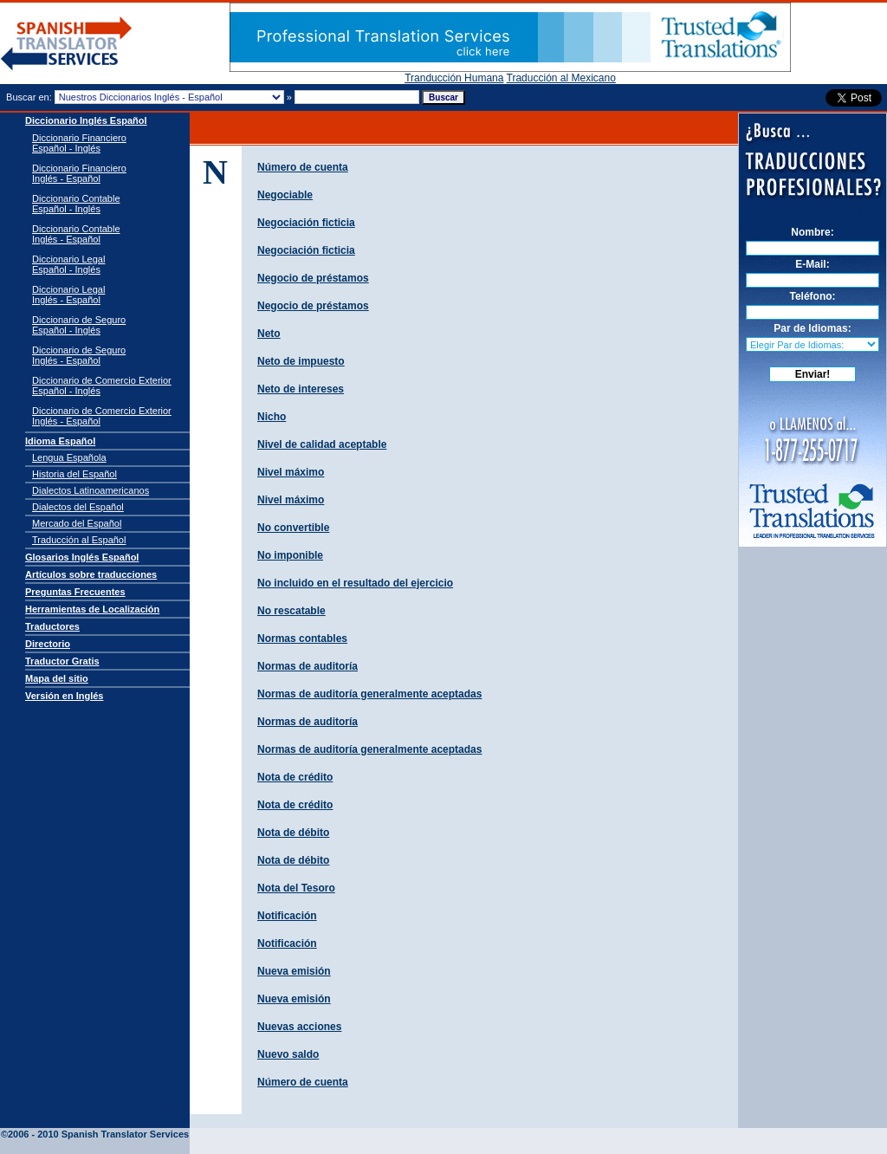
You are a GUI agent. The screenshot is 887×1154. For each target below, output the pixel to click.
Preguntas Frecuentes (75, 592)
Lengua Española (69, 457)
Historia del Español (74, 474)
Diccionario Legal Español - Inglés (68, 264)
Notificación (287, 916)
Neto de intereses (300, 389)
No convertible (293, 528)
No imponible (290, 555)
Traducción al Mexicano (561, 78)
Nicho (271, 417)
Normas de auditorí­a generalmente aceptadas (369, 694)
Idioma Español (60, 441)
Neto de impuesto (301, 361)
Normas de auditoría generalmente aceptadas (369, 749)
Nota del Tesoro (296, 888)
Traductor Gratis (62, 661)
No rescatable (291, 611)
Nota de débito (293, 833)
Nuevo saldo (288, 1054)
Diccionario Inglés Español (86, 120)
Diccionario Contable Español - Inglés (76, 203)
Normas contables (302, 638)
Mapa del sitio (56, 678)
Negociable (285, 195)
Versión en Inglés (64, 695)
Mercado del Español (76, 523)
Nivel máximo (290, 472)
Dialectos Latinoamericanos (90, 490)
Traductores (52, 626)
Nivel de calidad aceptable (321, 444)
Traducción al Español (79, 540)
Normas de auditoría (307, 722)
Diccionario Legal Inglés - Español (68, 294)
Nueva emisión (294, 971)
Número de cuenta (302, 167)
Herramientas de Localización (92, 609)
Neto (269, 333)
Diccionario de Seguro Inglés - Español (79, 355)
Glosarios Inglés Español (82, 557)
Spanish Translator (104, 1121)
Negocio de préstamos (313, 278)
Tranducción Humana (454, 78)
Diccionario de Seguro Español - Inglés (79, 324)
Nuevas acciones (299, 1027)
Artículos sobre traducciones (91, 574)
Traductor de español (66, 44)
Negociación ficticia (306, 223)
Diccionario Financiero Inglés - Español (79, 173)
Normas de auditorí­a (307, 666)
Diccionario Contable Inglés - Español (76, 234)
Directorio (47, 644)
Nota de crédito (295, 777)
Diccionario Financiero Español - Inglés (79, 143)
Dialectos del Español (78, 507)
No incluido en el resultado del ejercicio (355, 583)
